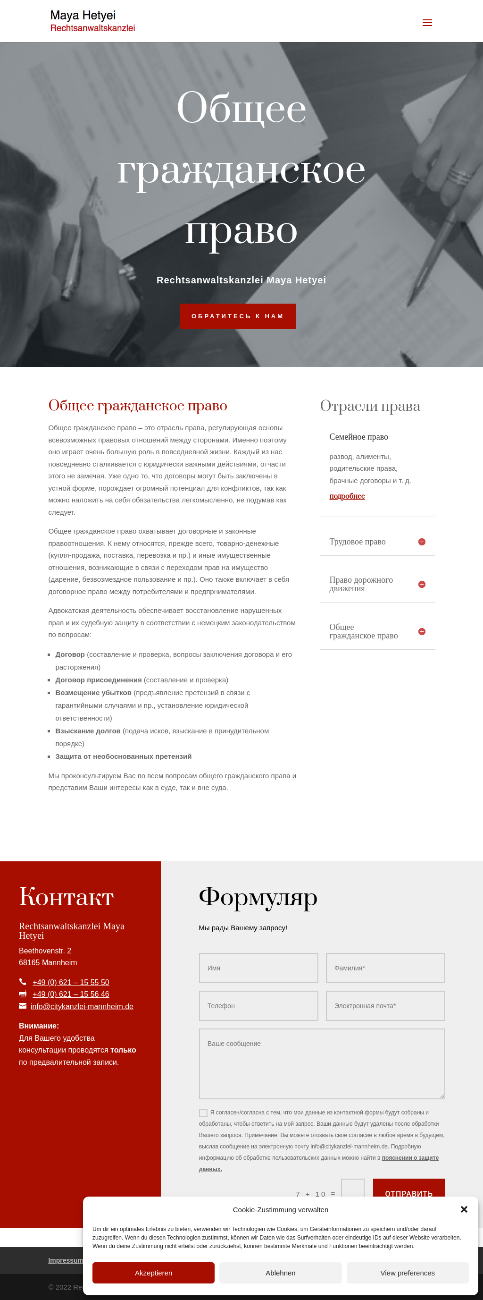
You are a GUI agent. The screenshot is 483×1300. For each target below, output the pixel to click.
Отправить (409, 1194)
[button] (464, 1209)
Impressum (65, 1260)
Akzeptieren (153, 1273)
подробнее (347, 496)
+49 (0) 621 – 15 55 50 (71, 982)
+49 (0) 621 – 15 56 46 (71, 994)
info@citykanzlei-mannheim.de (82, 1007)
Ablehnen (280, 1273)
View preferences (408, 1273)
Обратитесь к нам (238, 316)
